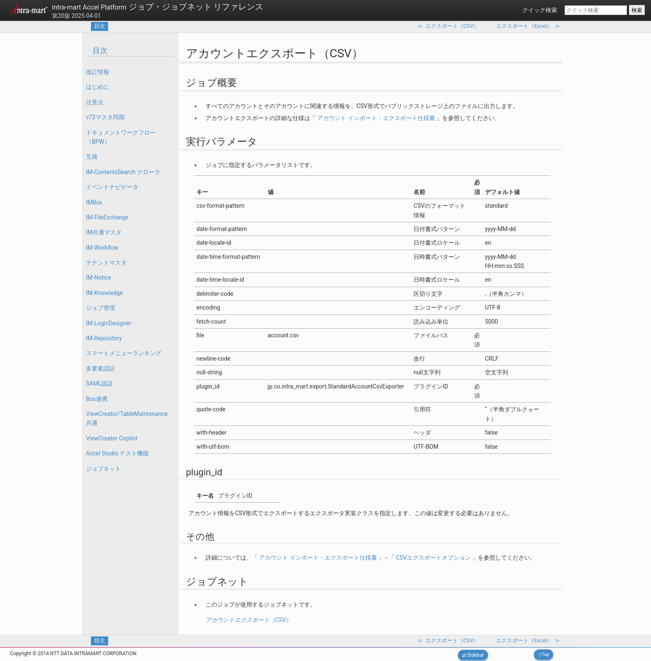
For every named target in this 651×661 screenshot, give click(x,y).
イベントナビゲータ (112, 187)
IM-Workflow (102, 247)
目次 (99, 26)
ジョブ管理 (100, 308)
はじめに (97, 87)
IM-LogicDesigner (108, 323)
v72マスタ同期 (105, 117)
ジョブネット (103, 468)
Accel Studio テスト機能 (117, 453)
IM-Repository (104, 338)
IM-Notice (98, 277)
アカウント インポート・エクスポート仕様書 (376, 118)
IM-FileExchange (107, 217)
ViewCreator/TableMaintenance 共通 (127, 418)
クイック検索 (539, 10)
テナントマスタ (106, 262)
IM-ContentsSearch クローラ (123, 172)
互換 (92, 156)
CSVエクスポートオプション (433, 557)
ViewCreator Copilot (111, 438)
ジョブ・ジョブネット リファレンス (157, 7)
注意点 (94, 102)
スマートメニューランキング (124, 353)
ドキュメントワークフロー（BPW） (121, 137)
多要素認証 (100, 368)
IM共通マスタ (104, 232)
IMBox (94, 202)
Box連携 (97, 399)
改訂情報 (97, 72)
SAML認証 (99, 383)
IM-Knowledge (104, 293)
